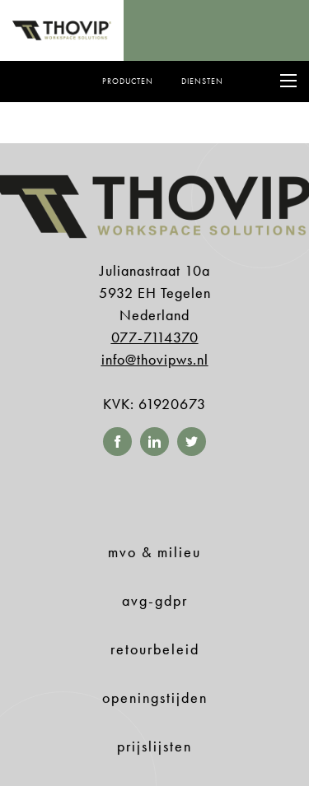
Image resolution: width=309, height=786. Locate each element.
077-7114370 (155, 337)
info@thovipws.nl (154, 359)
